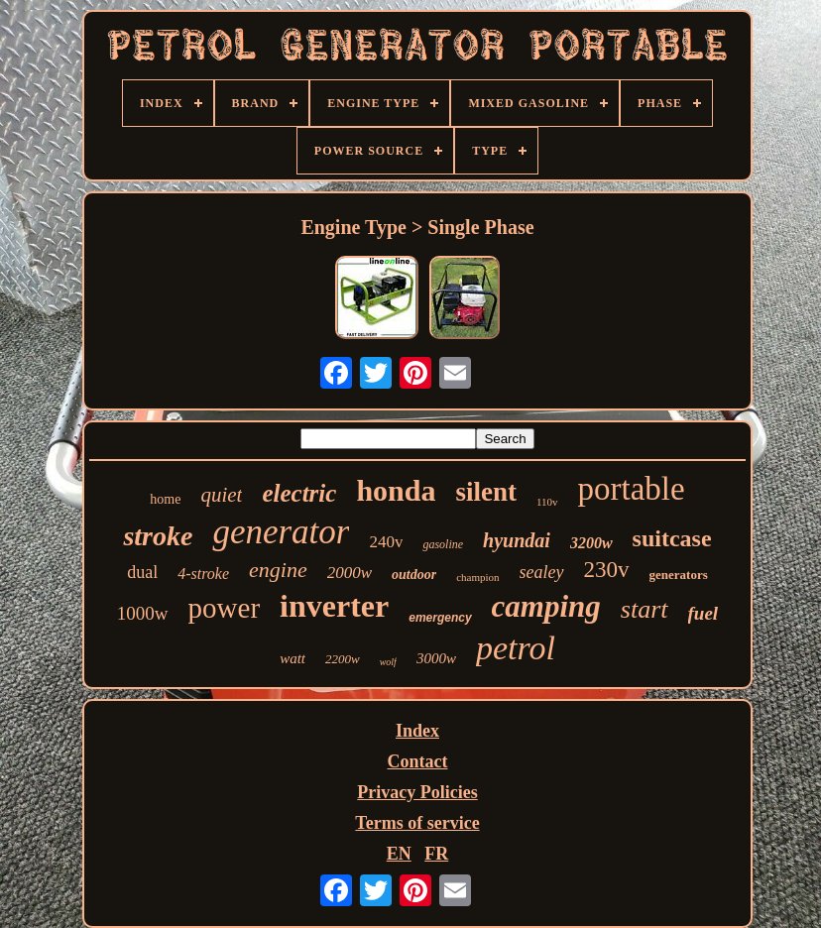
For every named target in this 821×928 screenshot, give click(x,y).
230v (607, 569)
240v (386, 541)
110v (547, 502)
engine (278, 569)
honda (395, 490)
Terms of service (417, 823)
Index (417, 731)
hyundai (516, 540)
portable (631, 489)
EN (399, 854)
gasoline (442, 544)
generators (678, 574)
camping (546, 606)
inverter (334, 606)
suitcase (672, 538)
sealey (542, 572)
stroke (157, 536)
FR (436, 854)
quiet (221, 495)
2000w (349, 572)
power (224, 608)
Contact (417, 761)
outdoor (414, 574)
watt (292, 658)
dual (142, 572)
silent (486, 492)
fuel (703, 613)
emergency (440, 618)
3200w (591, 542)
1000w (143, 613)
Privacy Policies (417, 792)
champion (477, 577)
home (165, 499)
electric (299, 493)
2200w (342, 658)
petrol (515, 648)
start (644, 609)
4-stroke (203, 573)
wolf (388, 661)
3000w (436, 658)
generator (280, 532)
